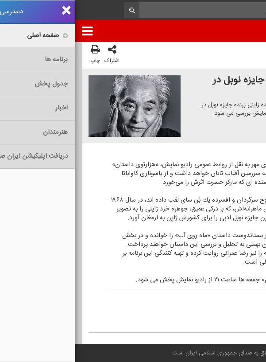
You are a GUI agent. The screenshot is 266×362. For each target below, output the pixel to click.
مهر (204, 301)
